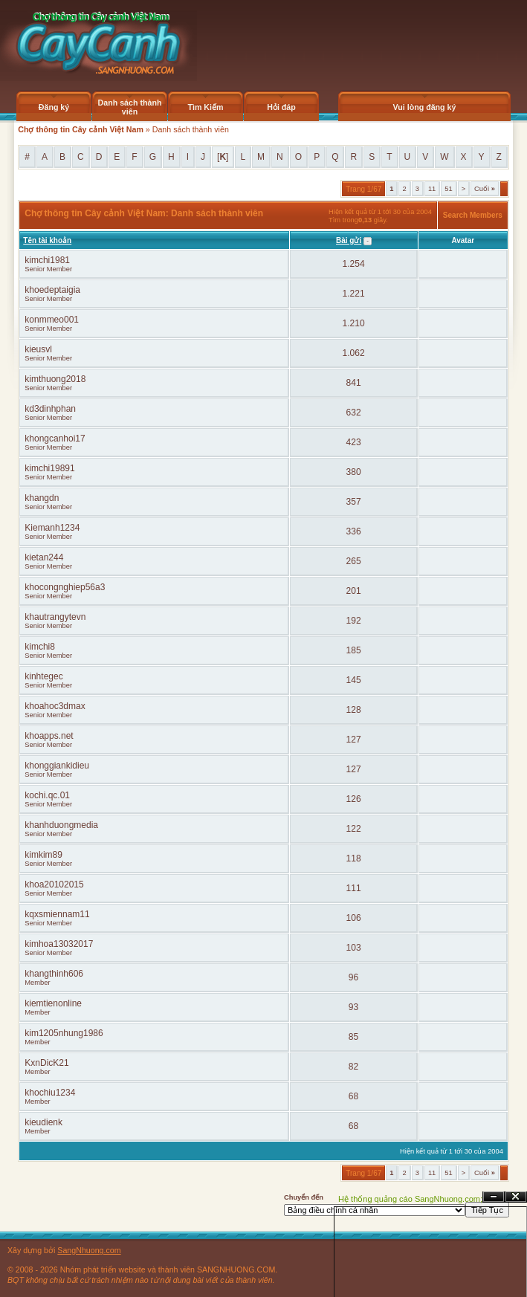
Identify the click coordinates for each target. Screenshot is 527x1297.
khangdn (42, 498)
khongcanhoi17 (55, 438)
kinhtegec (43, 676)
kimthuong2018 (55, 379)
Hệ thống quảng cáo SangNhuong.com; (410, 1198)
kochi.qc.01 (47, 795)
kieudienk (43, 1122)
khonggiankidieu (57, 765)
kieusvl (38, 349)
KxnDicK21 (46, 1063)
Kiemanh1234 (52, 528)
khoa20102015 (54, 884)
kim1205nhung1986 (64, 1033)
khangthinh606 (54, 973)
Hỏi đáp (281, 107)
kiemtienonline (53, 1003)
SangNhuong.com (88, 1250)
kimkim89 (43, 855)
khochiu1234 (50, 1092)
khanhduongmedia (61, 825)
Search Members (472, 215)
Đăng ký (54, 107)
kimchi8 (40, 646)
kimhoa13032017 (59, 944)
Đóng (516, 1197)
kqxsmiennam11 (57, 914)
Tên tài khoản (47, 240)
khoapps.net (49, 736)
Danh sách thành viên (130, 107)
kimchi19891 (49, 468)
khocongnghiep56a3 (65, 587)
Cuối (484, 189)
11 (432, 189)
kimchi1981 (47, 260)
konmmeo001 (52, 319)
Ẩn (493, 1197)
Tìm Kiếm (205, 107)
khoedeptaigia (52, 290)
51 (448, 189)
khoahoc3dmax (55, 706)
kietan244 (44, 557)
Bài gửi (348, 240)
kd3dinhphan (50, 409)
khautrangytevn (55, 617)
